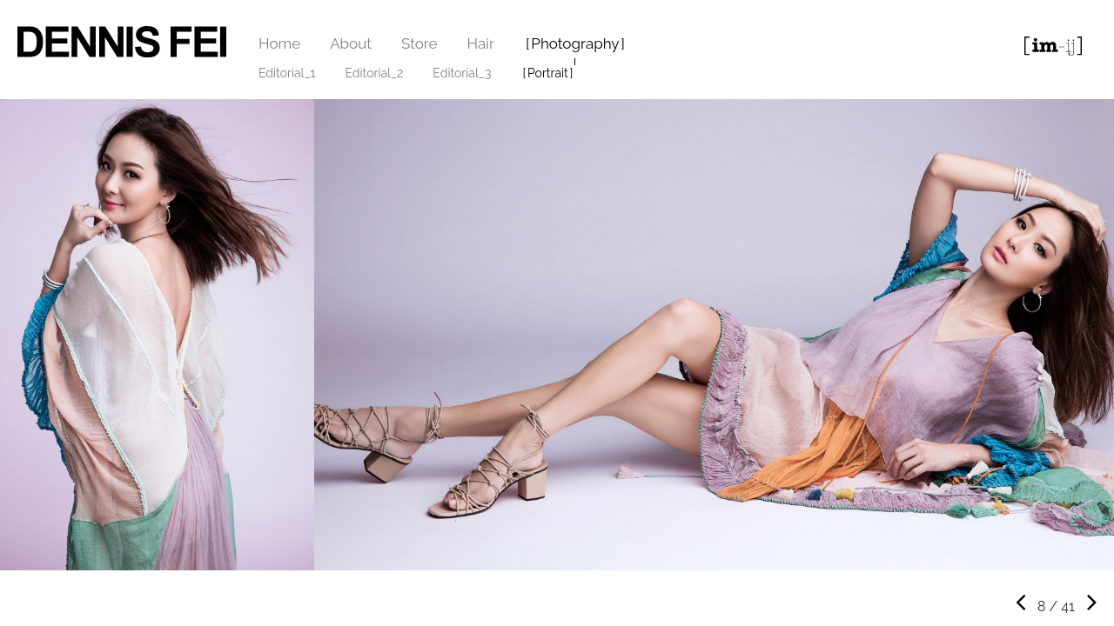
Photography (575, 43)
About (351, 43)
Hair (480, 43)
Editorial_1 (287, 73)
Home (279, 43)
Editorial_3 (462, 73)
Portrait (547, 73)
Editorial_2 (375, 73)
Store (419, 43)
